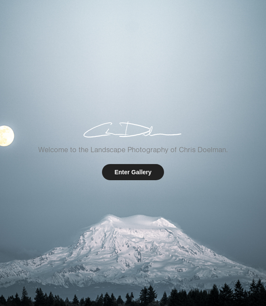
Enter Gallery (132, 172)
